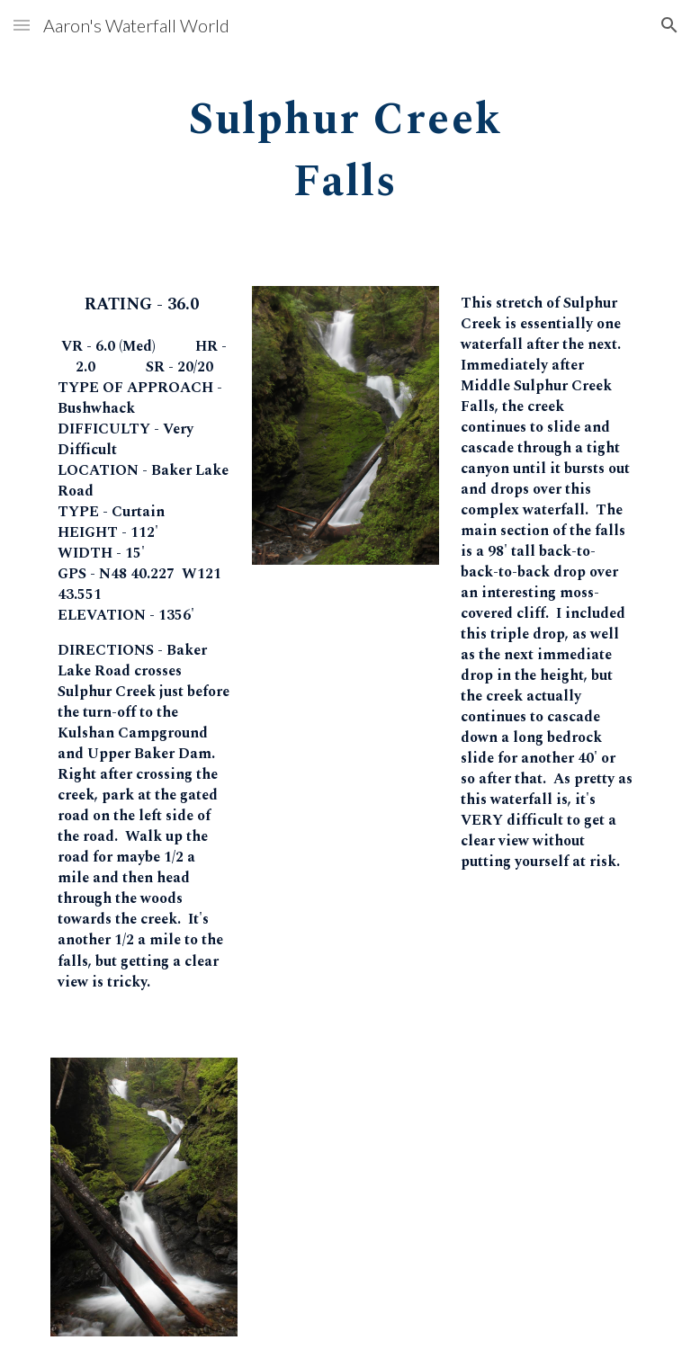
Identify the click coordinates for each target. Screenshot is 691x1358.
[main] (345, 145)
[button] (21, 24)
